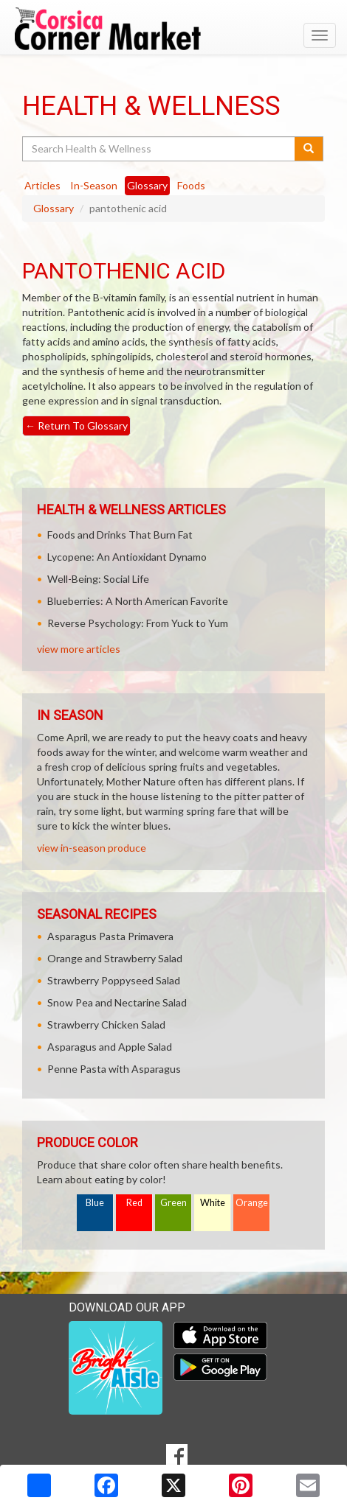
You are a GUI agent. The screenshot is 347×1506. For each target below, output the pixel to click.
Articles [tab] (42, 185)
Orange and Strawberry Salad (114, 958)
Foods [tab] (191, 185)
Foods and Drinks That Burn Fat (120, 534)
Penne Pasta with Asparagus (114, 1068)
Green (173, 1202)
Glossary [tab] (147, 185)
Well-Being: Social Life (98, 578)
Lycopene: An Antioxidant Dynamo (127, 556)
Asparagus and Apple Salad (109, 1046)
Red (134, 1202)
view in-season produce (91, 847)
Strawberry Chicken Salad (106, 1024)
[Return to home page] (173, 28)
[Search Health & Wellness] (159, 148)
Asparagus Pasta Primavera (110, 936)
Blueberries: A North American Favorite (137, 601)
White (212, 1202)
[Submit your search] (309, 148)
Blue (95, 1202)
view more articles (78, 648)
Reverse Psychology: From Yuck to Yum (137, 623)
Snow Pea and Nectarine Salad (117, 1002)
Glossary (53, 208)
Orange (252, 1202)
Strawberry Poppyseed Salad (113, 980)
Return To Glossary (76, 425)
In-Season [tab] (93, 185)
